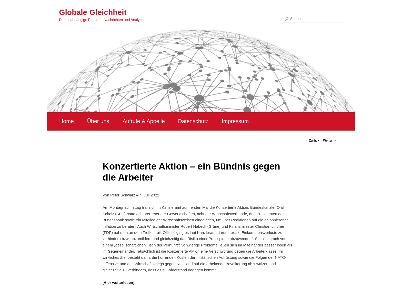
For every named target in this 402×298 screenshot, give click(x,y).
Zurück (312, 140)
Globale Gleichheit (92, 12)
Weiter (329, 140)
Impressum (235, 121)
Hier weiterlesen (118, 282)
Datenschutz (193, 121)
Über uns (98, 121)
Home (66, 121)
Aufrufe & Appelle (144, 121)
